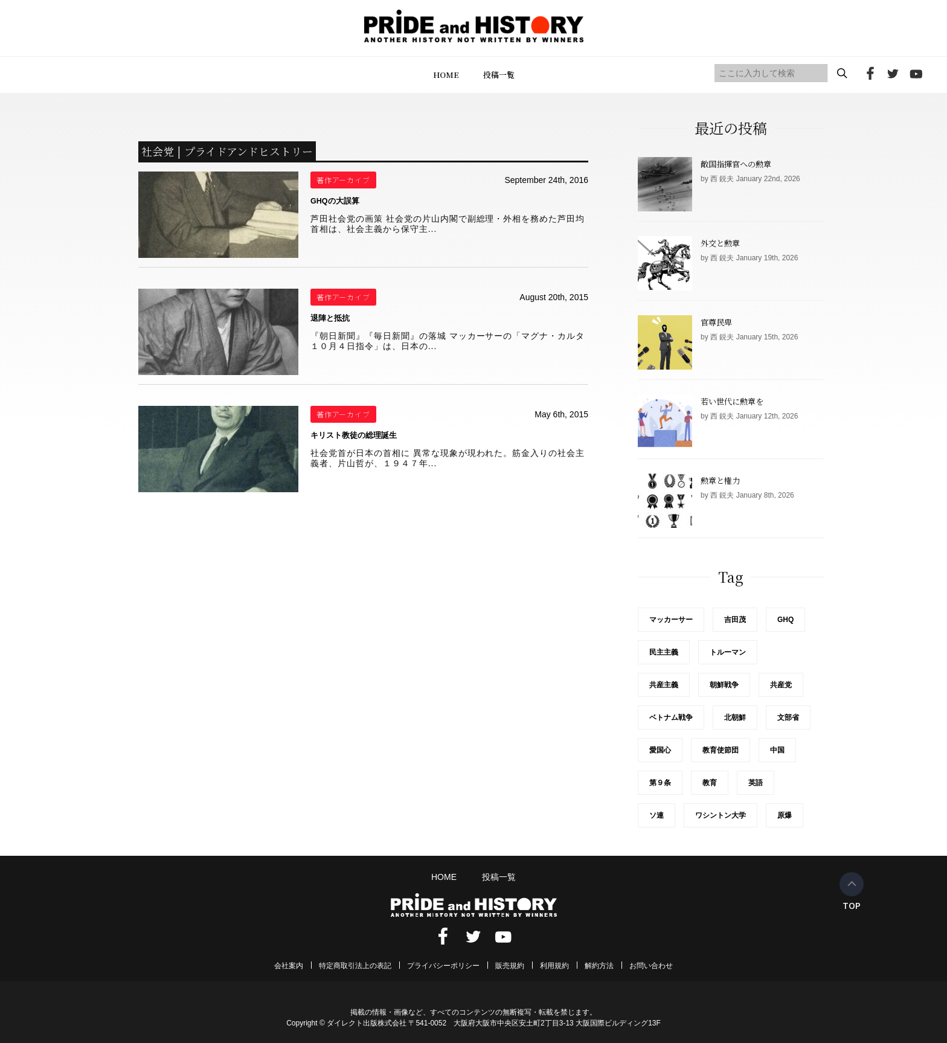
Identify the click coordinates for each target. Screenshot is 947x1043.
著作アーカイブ (343, 180)
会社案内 (288, 965)
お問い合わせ (651, 965)
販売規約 (509, 965)
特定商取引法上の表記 (355, 965)
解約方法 (599, 965)
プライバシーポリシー (443, 965)
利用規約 (554, 965)
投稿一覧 (499, 74)
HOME (446, 74)
